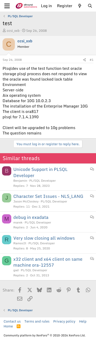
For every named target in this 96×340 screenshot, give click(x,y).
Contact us (12, 321)
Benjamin (20, 180)
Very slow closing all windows (44, 238)
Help (83, 321)
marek (18, 222)
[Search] (90, 6)
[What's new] (80, 6)
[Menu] (7, 6)
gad (16, 270)
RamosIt (19, 243)
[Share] (84, 60)
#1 (91, 59)
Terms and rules (36, 321)
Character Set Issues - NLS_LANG (48, 196)
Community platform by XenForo (45, 335)
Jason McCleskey (26, 201)
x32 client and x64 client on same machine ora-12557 (47, 262)
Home (8, 326)
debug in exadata (30, 217)
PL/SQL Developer (42, 180)
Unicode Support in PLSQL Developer (40, 172)
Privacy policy (64, 321)
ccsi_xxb (13, 30)
